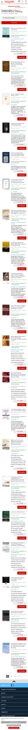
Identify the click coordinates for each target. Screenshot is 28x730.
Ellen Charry (13, 75)
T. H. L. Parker (14, 191)
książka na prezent (7, 697)
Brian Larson (19, 554)
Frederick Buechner (15, 39)
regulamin (4, 712)
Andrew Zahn (14, 387)
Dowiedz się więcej (13, 722)
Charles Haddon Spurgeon (17, 521)
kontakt (3, 701)
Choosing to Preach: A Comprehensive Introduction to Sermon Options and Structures (17, 479)
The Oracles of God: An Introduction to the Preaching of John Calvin (17, 181)
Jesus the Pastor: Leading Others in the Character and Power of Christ (18, 307)
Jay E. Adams (14, 589)
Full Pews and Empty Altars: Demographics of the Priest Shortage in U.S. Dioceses (18, 212)
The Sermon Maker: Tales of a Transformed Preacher (18, 409)
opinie (3, 708)
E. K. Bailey (13, 254)
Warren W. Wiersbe (20, 254)
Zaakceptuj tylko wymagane (13, 725)
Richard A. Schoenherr (16, 222)
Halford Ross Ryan (15, 621)
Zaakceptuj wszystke (14, 728)
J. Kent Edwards (14, 453)
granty (3, 693)
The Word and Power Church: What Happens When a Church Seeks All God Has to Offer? (18, 275)
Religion (16, 10)
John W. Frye (13, 317)
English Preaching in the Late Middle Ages (17, 124)
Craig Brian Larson (15, 349)
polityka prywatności (8, 716)
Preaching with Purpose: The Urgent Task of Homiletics (18, 579)
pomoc (3, 704)
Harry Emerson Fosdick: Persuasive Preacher (17, 611)
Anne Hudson (14, 104)
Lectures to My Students (18, 512)
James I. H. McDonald (15, 656)
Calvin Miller (14, 419)
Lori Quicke (16, 351)
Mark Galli (13, 554)
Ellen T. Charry (20, 75)
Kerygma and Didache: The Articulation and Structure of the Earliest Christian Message (18, 645)
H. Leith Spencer (21, 134)
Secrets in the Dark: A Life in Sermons (18, 28)
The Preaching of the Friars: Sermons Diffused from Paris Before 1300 (17, 154)
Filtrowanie (14, 22)
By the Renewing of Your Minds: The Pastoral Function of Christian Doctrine (18, 64)
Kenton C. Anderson (15, 490)
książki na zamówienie (8, 689)
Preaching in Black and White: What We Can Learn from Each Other (18, 244)
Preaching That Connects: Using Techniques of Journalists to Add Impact (18, 544)
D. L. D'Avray (13, 165)
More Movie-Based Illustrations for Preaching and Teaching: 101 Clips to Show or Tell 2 (18, 375)
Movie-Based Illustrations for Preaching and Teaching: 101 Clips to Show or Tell (18, 338)
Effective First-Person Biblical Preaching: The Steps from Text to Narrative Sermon (17, 442)
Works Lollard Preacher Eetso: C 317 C (17, 94)
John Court (23, 656)
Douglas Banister (22, 286)
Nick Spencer (14, 134)
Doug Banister (14, 286)
